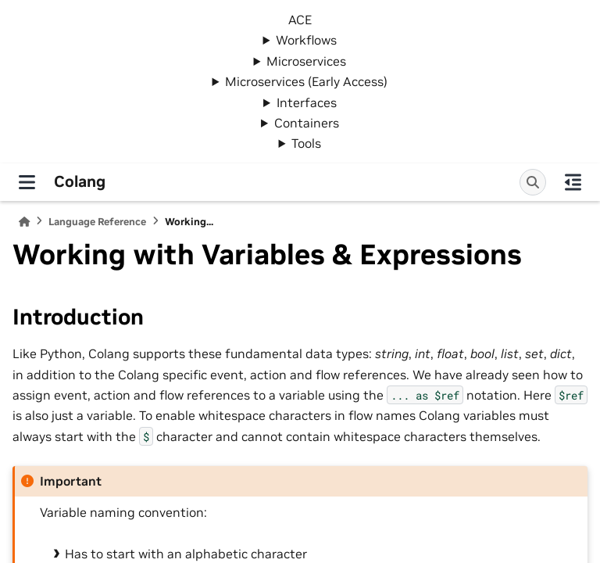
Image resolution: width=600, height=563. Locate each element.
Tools (306, 143)
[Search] (533, 182)
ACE (300, 19)
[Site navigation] (26, 182)
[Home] (24, 221)
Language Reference (97, 221)
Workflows (306, 40)
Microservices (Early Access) (306, 81)
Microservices (306, 61)
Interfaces (307, 102)
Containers (306, 123)
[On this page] (573, 182)
